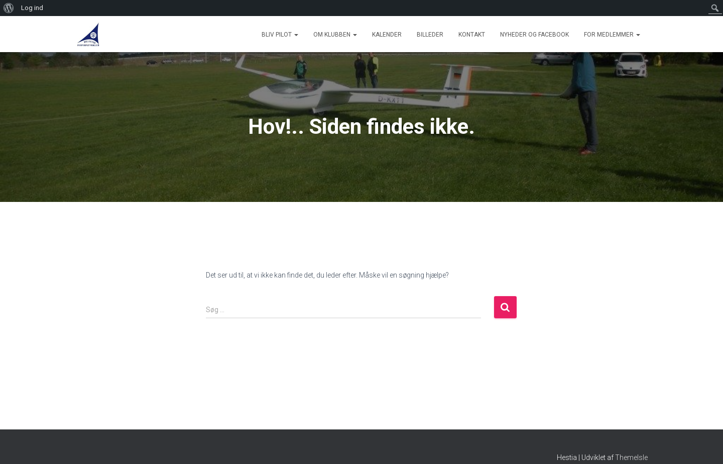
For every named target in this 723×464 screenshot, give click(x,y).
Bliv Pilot (280, 34)
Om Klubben (335, 34)
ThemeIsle (631, 457)
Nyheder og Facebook (534, 34)
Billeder (430, 34)
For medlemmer (612, 34)
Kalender (387, 34)
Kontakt (471, 34)
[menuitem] (9, 8)
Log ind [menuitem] (32, 8)
